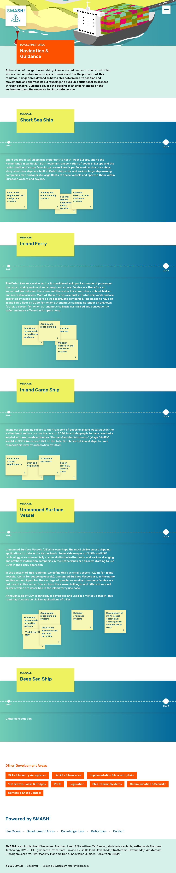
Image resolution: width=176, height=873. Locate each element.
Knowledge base (72, 831)
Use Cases (13, 831)
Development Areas (41, 831)
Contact (118, 831)
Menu (167, 9)
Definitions (99, 831)
